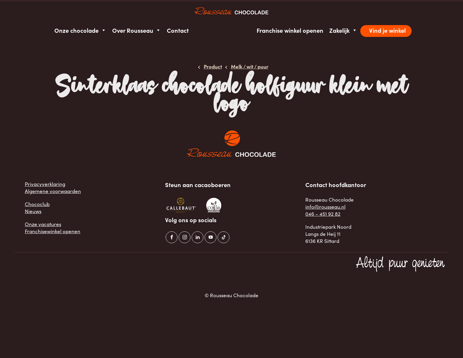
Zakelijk (343, 30)
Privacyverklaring (45, 184)
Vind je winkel (387, 30)
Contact (178, 30)
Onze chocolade (80, 30)
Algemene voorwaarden (53, 191)
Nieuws (33, 211)
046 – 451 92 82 (322, 213)
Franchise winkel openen (290, 30)
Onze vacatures (43, 224)
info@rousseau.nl (325, 206)
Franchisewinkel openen (52, 231)
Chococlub (37, 204)
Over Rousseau (136, 30)
